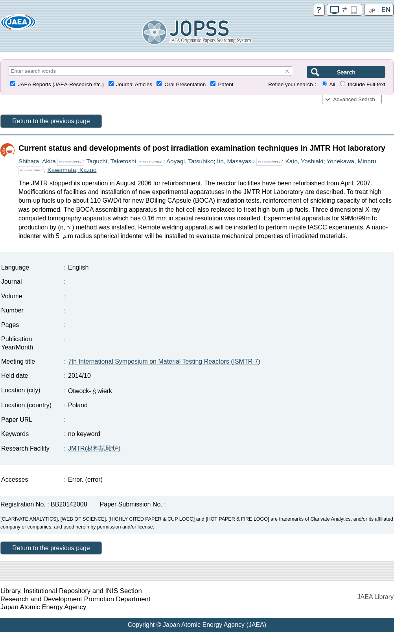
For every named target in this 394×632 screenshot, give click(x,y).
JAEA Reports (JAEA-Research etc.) (61, 84)
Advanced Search (354, 99)
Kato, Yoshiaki (304, 161)
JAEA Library (375, 596)
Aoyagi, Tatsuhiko (190, 161)
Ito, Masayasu (236, 161)
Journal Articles (134, 84)
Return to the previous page (51, 121)
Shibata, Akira (37, 161)
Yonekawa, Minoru (351, 161)
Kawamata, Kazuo (72, 169)
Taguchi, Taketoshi (111, 161)
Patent (226, 84)
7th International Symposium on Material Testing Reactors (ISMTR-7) (164, 361)
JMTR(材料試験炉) (94, 448)
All (332, 84)
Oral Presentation (185, 84)
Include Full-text (366, 84)
